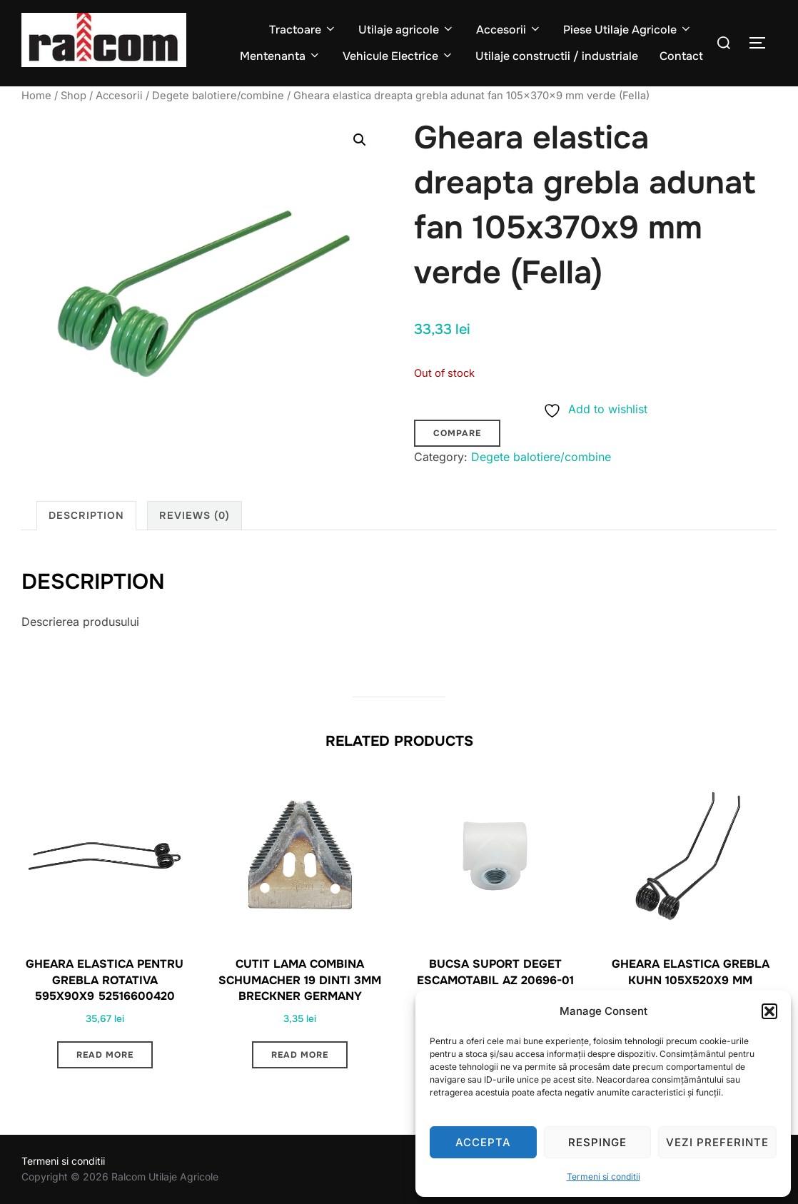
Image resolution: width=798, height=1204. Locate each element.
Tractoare (303, 29)
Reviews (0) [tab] (194, 515)
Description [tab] (86, 515)
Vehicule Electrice (398, 56)
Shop (73, 95)
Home (36, 95)
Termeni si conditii (603, 1176)
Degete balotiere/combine (218, 95)
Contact (681, 56)
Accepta (483, 1142)
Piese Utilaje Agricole (627, 29)
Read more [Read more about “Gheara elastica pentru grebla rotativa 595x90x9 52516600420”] (104, 1055)
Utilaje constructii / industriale (556, 56)
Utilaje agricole (406, 29)
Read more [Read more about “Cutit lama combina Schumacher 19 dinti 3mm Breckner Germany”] (299, 1055)
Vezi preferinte (717, 1142)
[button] (769, 1011)
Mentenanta (280, 56)
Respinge (597, 1142)
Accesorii (509, 29)
